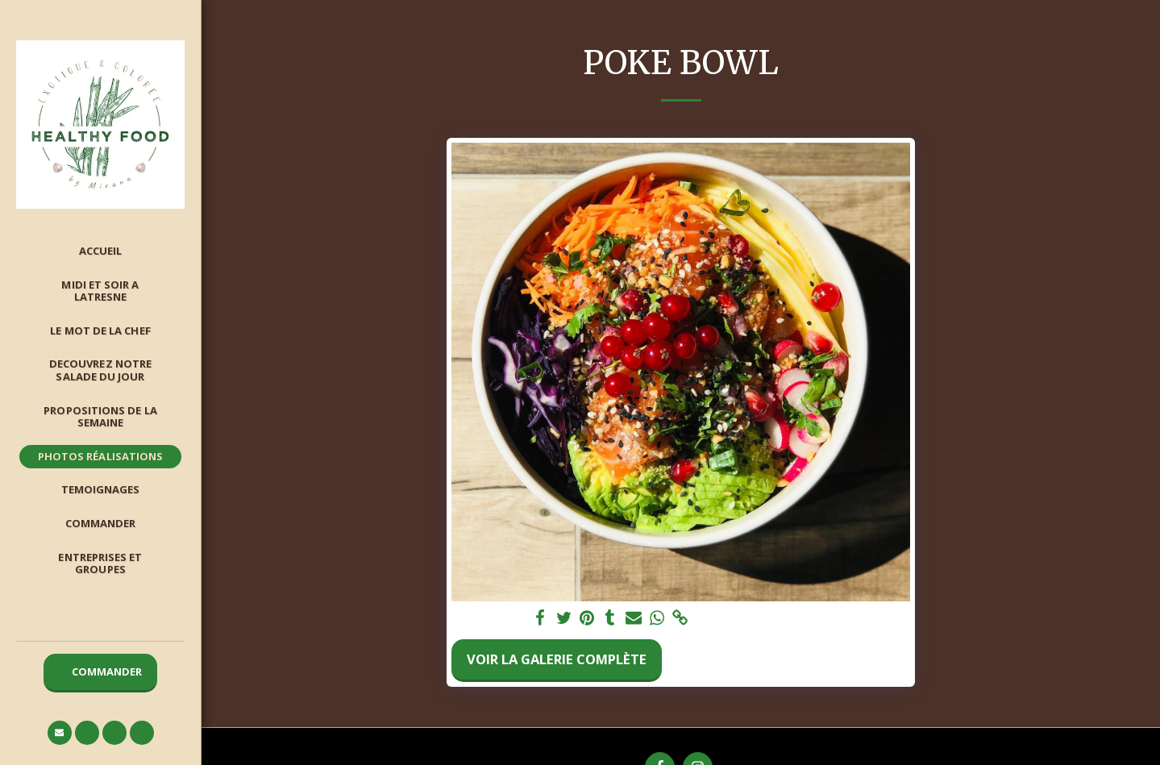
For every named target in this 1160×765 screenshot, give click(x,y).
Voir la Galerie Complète (557, 659)
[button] (60, 733)
